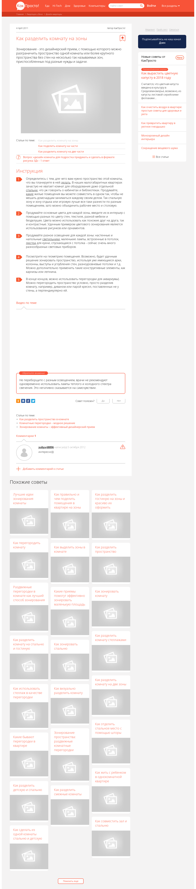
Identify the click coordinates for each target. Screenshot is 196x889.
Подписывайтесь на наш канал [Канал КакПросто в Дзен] (162, 40)
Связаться (174, 29)
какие (30, 194)
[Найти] (141, 5)
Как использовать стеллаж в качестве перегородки (27, 692)
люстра (31, 243)
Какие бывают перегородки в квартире (24, 741)
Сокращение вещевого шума (159, 148)
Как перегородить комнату (26, 545)
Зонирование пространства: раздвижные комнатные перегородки (65, 741)
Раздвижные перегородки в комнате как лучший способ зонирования (29, 593)
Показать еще (70, 881)
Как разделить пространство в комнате (44, 419)
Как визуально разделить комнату (68, 690)
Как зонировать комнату (107, 593)
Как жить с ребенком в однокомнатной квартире (110, 776)
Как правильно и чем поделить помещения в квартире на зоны (67, 500)
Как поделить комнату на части (58, 146)
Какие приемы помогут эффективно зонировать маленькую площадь (69, 597)
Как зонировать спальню (66, 646)
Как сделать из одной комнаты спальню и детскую (27, 834)
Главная (20, 14)
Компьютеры (97, 6)
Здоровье (79, 6)
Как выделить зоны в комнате (69, 549)
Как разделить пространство (106, 549)
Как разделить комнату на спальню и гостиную (28, 644)
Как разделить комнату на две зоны (110, 682)
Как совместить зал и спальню (111, 823)
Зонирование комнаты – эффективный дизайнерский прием (57, 427)
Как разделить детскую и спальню (27, 787)
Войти (151, 6)
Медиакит (150, 29)
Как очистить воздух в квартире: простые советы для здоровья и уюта (161, 110)
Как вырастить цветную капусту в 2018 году (159, 75)
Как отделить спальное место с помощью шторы (108, 728)
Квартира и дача (35, 14)
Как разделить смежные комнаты (68, 792)
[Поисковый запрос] (126, 5)
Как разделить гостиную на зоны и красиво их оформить (110, 500)
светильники (51, 239)
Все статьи (162, 157)
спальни (32, 190)
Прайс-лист (162, 29)
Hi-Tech (57, 6)
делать (65, 182)
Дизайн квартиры (54, 14)
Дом (67, 6)
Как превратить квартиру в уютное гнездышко (158, 124)
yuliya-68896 (46, 447)
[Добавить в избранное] (122, 38)
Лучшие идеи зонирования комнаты (23, 498)
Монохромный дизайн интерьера (155, 137)
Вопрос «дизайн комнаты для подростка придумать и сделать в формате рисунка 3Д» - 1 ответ (69, 158)
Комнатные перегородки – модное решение (47, 423)
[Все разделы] (171, 6)
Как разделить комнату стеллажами (110, 637)
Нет (119, 400)
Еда (47, 6)
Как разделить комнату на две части (61, 151)
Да (103, 400)
